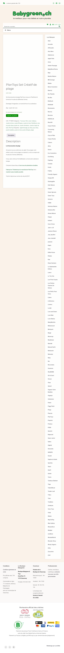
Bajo (49, 72)
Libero (50, 297)
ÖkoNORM (51, 372)
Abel (49, 41)
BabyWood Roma (53, 69)
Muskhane (51, 340)
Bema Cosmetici (52, 87)
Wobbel (50, 530)
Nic (49, 361)
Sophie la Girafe (52, 459)
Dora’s (50, 149)
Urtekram (50, 505)
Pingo (49, 410)
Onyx (49, 382)
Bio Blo (50, 97)
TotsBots (50, 502)
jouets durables (10, 131)
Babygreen (32, 15)
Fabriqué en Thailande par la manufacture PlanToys (19, 171)
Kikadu (50, 256)
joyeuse (50, 242)
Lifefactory (51, 301)
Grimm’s (50, 199)
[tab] (11, 137)
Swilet (49, 473)
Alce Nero (51, 51)
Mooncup (50, 336)
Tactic (50, 477)
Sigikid (50, 445)
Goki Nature (51, 185)
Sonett (50, 456)
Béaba (50, 83)
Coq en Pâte (51, 135)
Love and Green (52, 311)
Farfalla (50, 164)
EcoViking (51, 156)
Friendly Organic (52, 174)
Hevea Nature (52, 213)
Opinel (50, 386)
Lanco (49, 272)
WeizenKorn (51, 527)
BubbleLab (51, 119)
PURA (49, 427)
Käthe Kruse (51, 252)
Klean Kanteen (52, 263)
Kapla (49, 245)
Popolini (50, 420)
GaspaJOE (51, 178)
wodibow (50, 534)
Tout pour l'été (24, 122)
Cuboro (50, 142)
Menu (8, 30)
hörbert (50, 220)
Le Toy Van (51, 276)
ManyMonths (51, 322)
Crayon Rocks (52, 139)
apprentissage (23, 129)
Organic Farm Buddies (52, 391)
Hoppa (50, 217)
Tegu (49, 484)
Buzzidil (50, 122)
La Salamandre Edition (52, 268)
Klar (49, 259)
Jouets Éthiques (18, 125)
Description (11, 137)
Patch (49, 402)
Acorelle (50, 44)
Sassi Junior (51, 438)
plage (32, 131)
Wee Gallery (51, 523)
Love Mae (51, 315)
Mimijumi (50, 329)
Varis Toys (51, 509)
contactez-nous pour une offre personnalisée (54, 574)
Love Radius (51, 319)
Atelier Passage (52, 65)
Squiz (49, 466)
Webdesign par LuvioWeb (53, 646)
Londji (50, 308)
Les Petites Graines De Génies (51, 286)
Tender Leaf (51, 491)
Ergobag (50, 160)
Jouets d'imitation (24, 127)
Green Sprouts (52, 192)
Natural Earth (52, 347)
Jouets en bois (10, 125)
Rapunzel (50, 434)
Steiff (49, 470)
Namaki (50, 343)
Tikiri (49, 498)
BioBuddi (50, 104)
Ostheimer (51, 399)
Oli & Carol (51, 375)
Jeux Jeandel (52, 238)
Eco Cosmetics (52, 153)
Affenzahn (51, 48)
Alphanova (51, 55)
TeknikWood (51, 488)
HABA (49, 203)
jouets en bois (18, 131)
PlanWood (34, 125)
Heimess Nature (52, 206)
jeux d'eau (35, 129)
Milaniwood (51, 326)
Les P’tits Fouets (53, 279)
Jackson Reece (52, 231)
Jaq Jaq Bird (51, 234)
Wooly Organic (52, 544)
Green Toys (51, 195)
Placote (50, 413)
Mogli (49, 333)
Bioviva (50, 111)
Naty (49, 358)
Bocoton (50, 115)
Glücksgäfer (51, 181)
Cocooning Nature (51, 131)
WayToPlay (51, 519)
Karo (49, 249)
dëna (49, 146)
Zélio (49, 548)
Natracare (51, 350)
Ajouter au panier (12, 117)
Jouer (29, 122)
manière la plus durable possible (14, 173)
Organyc (50, 395)
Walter (50, 516)
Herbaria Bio (51, 210)
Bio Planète (51, 94)
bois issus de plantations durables (29, 167)
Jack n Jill (51, 227)
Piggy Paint (51, 406)
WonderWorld (52, 537)
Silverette (50, 449)
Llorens (50, 304)
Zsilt (49, 555)
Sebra (49, 441)
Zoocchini (51, 551)
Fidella (50, 171)
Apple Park (51, 58)
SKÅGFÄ (50, 452)
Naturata (50, 354)
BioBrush (50, 101)
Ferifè (49, 167)
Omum (50, 379)
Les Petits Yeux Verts (52, 293)
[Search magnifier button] (59, 26)
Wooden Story (52, 541)
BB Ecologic (51, 80)
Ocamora (50, 368)
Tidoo (49, 495)
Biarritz (50, 90)
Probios (50, 424)
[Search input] (31, 26)
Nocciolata (51, 365)
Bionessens (51, 108)
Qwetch (50, 431)
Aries (49, 62)
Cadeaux (34, 122)
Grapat (50, 188)
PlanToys (11, 129)
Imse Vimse (51, 224)
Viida (49, 512)
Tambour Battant (53, 480)
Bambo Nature (52, 76)
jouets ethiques (26, 131)
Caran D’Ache (52, 126)
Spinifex (50, 463)
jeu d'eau (30, 129)
